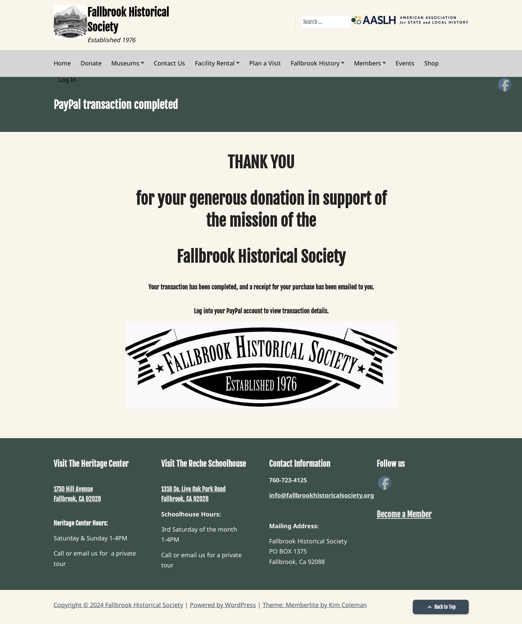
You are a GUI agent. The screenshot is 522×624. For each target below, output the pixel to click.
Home (62, 63)
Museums (125, 63)
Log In (67, 80)
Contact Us (169, 63)
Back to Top (441, 607)
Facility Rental (215, 63)
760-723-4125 (288, 480)
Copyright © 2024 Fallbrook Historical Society (118, 605)
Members (367, 63)
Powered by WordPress (223, 605)
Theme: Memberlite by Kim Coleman (315, 605)
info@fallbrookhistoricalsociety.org (321, 495)
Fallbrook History (315, 63)
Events (405, 63)
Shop (431, 63)
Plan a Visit (265, 63)
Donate (91, 63)
